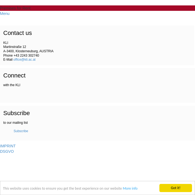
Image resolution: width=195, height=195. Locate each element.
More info (130, 188)
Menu (5, 13)
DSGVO (7, 151)
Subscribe (21, 131)
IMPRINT (8, 146)
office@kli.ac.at (24, 59)
